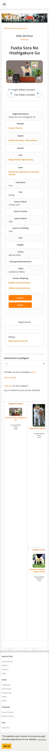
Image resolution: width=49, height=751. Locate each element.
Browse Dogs (7, 693)
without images (9, 377)
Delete (20, 305)
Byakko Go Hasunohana (19, 282)
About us (5, 669)
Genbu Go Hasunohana (19, 288)
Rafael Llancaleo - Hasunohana (23, 140)
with (32, 372)
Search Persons (7, 712)
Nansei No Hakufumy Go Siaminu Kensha (24, 173)
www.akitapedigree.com (18, 28)
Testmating (6, 685)
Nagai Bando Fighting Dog (21, 159)
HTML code (8, 386)
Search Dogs (6, 689)
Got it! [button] (7, 746)
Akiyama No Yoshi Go (18, 341)
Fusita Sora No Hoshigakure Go (16, 414)
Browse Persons (8, 716)
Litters (4, 701)
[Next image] (38, 93)
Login (4, 673)
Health (4, 697)
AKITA (6, 28)
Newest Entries (7, 661)
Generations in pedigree (16, 358)
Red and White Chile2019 (16, 427)
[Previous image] (11, 93)
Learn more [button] (42, 739)
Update (20, 298)
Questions (5, 728)
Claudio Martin (15, 128)
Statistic (4, 665)
